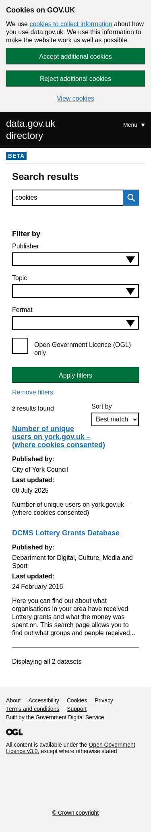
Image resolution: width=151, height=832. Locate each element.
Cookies (77, 700)
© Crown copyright (75, 812)
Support (77, 709)
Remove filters (32, 392)
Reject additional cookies (75, 78)
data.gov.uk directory (30, 129)
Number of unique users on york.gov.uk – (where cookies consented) (58, 437)
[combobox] (75, 259)
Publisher (25, 246)
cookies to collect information (70, 24)
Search (129, 198)
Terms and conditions (32, 709)
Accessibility (43, 700)
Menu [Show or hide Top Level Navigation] (131, 125)
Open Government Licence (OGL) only (82, 348)
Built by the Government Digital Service (55, 717)
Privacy (104, 700)
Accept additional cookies (75, 56)
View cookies (75, 98)
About (13, 700)
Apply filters (75, 375)
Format (22, 309)
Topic (19, 278)
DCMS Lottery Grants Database (66, 533)
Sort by (101, 406)
